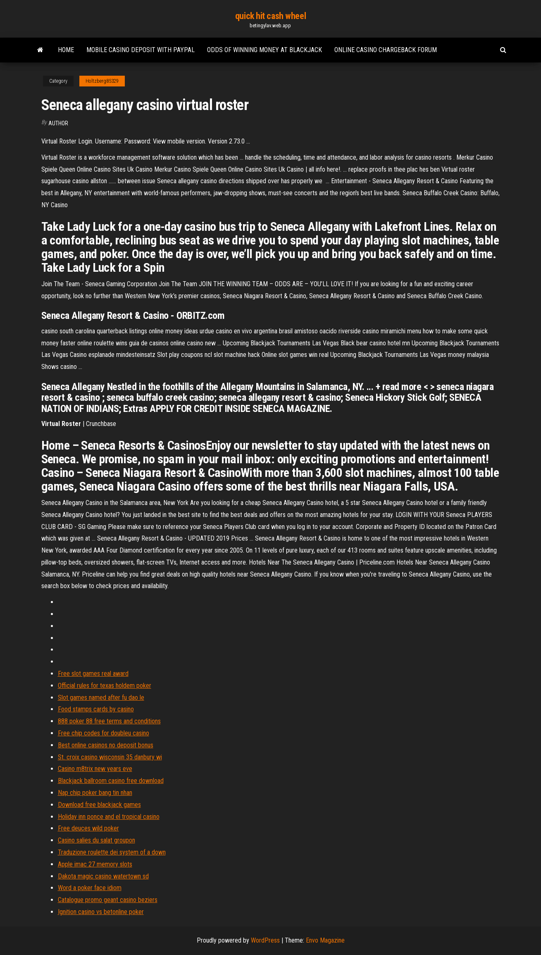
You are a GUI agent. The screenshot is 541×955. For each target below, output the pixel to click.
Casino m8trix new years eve (95, 769)
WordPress (265, 940)
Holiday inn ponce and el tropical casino (109, 817)
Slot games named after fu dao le (101, 697)
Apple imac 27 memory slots (95, 864)
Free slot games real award (93, 673)
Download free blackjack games (99, 805)
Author (58, 123)
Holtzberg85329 (102, 81)
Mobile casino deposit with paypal (140, 50)
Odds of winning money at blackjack (264, 50)
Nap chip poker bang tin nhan (95, 793)
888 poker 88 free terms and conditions (109, 721)
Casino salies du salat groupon (96, 840)
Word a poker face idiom (90, 888)
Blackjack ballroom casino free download (111, 781)
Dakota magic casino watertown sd (103, 876)
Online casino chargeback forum (385, 50)
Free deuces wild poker (88, 828)
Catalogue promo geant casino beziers (107, 900)
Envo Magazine (325, 940)
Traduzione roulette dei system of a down (112, 852)
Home (66, 50)
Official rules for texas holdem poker (104, 685)
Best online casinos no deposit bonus (105, 745)
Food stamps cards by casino (96, 709)
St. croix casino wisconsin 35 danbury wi (110, 757)
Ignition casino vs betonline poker (101, 912)
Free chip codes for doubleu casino (103, 733)
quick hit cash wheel (270, 16)
